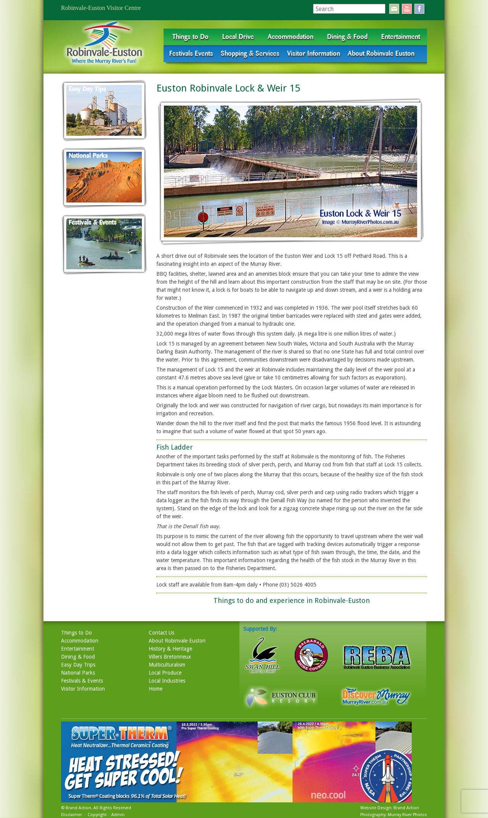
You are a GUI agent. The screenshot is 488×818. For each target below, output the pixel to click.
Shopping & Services (250, 53)
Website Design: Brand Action (389, 807)
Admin (118, 814)
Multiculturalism (167, 665)
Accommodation (290, 36)
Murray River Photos (407, 814)
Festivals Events (191, 53)
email (394, 9)
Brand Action (78, 807)
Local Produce (165, 673)
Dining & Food (347, 36)
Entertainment (400, 36)
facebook (419, 9)
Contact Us (161, 633)
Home (155, 689)
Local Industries (167, 681)
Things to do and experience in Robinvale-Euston (292, 600)
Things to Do (190, 36)
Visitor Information (313, 53)
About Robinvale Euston (381, 53)
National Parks (78, 673)
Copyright (97, 814)
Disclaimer (71, 814)
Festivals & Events (82, 681)
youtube (407, 9)
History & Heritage (170, 649)
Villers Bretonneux (170, 657)
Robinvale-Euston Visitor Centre (101, 8)
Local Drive (238, 36)
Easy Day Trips (78, 665)
